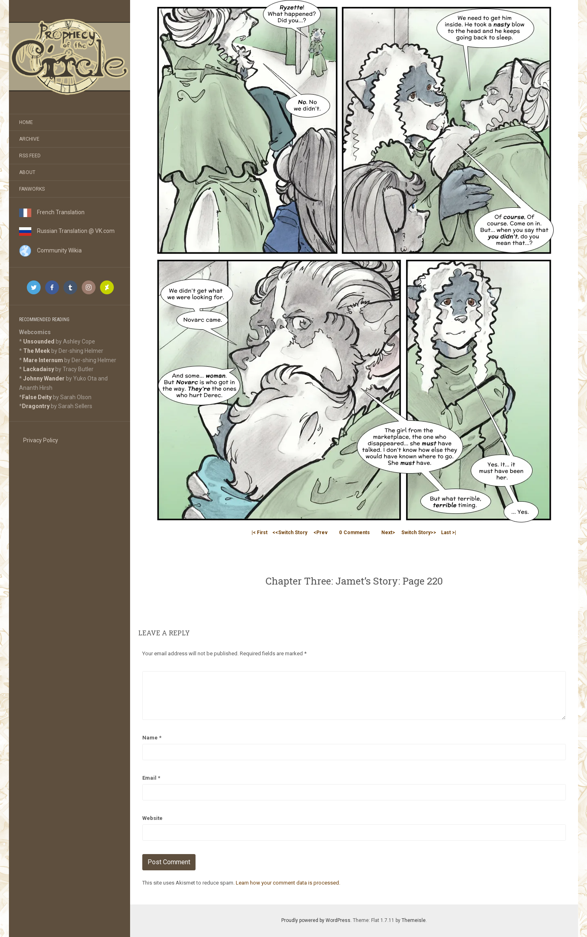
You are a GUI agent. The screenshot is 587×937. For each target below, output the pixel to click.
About (27, 172)
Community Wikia (50, 250)
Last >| (448, 532)
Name (151, 738)
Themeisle (414, 920)
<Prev (320, 532)
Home (26, 122)
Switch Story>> (418, 532)
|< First (259, 532)
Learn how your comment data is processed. (288, 883)
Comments (354, 532)
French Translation (52, 212)
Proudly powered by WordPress (315, 920)
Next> (388, 532)
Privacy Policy (40, 440)
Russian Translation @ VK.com (67, 231)
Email (151, 778)
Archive (29, 139)
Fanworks (32, 189)
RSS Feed (30, 156)
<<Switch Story (289, 532)
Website (152, 818)
